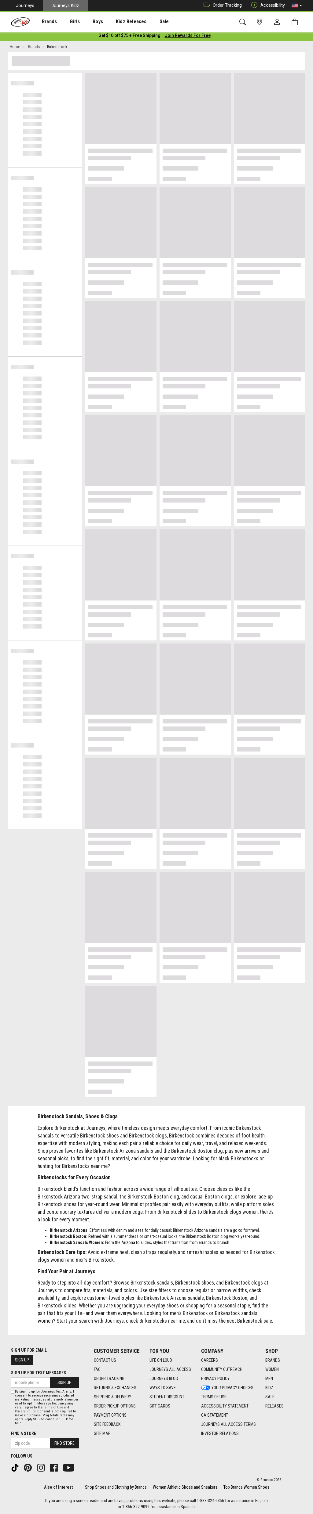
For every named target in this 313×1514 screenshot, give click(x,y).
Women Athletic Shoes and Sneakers (185, 1487)
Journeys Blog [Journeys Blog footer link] (163, 1378)
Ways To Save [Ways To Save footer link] (162, 1388)
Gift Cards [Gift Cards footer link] (159, 1406)
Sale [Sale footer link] (269, 1397)
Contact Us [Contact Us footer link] (105, 1360)
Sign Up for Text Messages (38, 1373)
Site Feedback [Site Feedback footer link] (107, 1424)
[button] (296, 5)
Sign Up (22, 1360)
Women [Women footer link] (272, 1369)
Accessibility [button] (266, 5)
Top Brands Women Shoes (246, 1487)
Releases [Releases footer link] (274, 1406)
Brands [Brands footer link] (272, 1360)
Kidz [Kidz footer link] (269, 1388)
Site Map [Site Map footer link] (102, 1433)
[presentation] (44, 21)
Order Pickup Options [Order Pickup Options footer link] (115, 1406)
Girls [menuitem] (66, 22)
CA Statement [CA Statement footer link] (214, 1415)
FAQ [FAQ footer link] (97, 1369)
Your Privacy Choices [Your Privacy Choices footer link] (227, 1388)
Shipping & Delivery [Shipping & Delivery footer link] (112, 1397)
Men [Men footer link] (269, 1378)
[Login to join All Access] (129, 37)
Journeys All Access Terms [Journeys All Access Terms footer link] (228, 1424)
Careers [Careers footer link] (209, 1360)
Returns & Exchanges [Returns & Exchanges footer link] (115, 1388)
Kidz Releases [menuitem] (116, 22)
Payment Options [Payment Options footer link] (110, 1415)
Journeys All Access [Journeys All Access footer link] (170, 1369)
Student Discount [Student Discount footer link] (166, 1397)
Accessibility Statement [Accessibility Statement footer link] (225, 1406)
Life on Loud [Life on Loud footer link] (160, 1360)
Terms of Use (53, 1407)
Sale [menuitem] (146, 22)
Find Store (64, 1443)
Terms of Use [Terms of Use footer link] (213, 1397)
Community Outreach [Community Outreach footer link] (221, 1369)
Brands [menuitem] (44, 22)
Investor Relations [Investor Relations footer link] (220, 1433)
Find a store (23, 1433)
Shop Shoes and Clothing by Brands (116, 1487)
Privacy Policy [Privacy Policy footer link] (215, 1378)
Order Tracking (221, 5)
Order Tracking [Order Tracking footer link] (109, 1378)
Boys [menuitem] (87, 22)
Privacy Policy (25, 1411)
